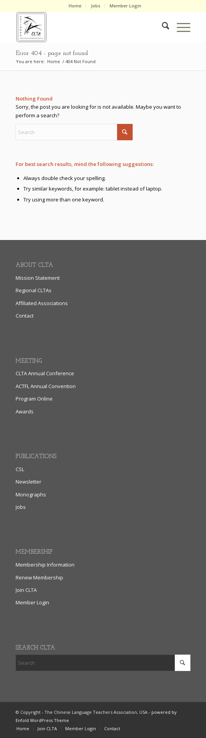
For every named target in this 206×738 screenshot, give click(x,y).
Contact (25, 315)
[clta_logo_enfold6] (86, 26)
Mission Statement (38, 277)
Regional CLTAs (34, 290)
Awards (25, 411)
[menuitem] (75, 6)
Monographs (31, 494)
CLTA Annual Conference (45, 373)
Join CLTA (26, 589)
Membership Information (45, 564)
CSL (20, 469)
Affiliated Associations (42, 303)
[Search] (161, 26)
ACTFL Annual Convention (46, 386)
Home (75, 6)
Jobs (95, 6)
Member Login (125, 6)
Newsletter (28, 481)
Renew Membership (39, 577)
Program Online (34, 398)
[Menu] (179, 26)
